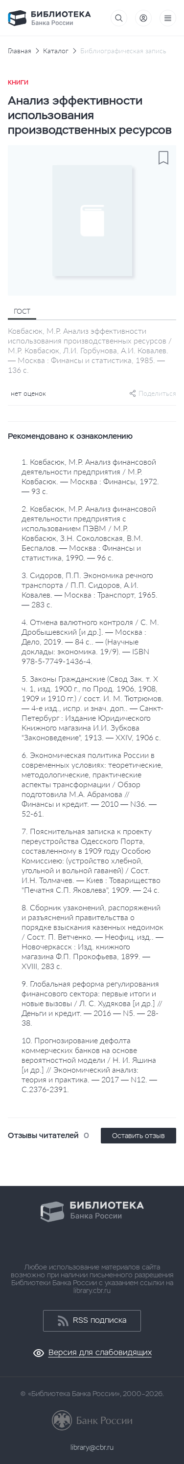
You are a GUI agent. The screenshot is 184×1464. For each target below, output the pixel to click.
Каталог (56, 51)
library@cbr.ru (92, 1447)
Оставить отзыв (138, 1135)
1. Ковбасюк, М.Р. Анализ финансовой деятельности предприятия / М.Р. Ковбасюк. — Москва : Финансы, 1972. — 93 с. (90, 476)
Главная (19, 51)
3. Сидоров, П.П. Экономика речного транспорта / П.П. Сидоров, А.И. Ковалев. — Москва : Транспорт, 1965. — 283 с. (90, 589)
